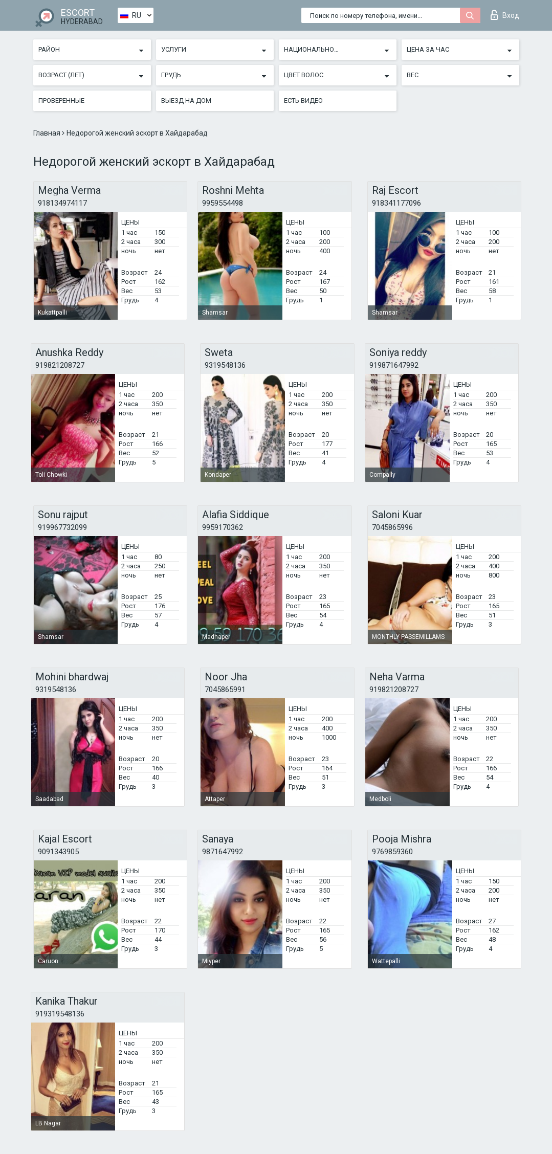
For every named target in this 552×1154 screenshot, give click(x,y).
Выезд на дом (186, 100)
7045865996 (392, 527)
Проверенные (61, 100)
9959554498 (222, 203)
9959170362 (222, 527)
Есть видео (303, 100)
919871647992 (393, 365)
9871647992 (222, 851)
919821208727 (59, 365)
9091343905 (58, 851)
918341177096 (396, 203)
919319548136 (59, 1013)
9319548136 (225, 365)
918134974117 (62, 203)
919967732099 (62, 527)
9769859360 (392, 851)
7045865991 (225, 689)
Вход (505, 14)
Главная (47, 133)
